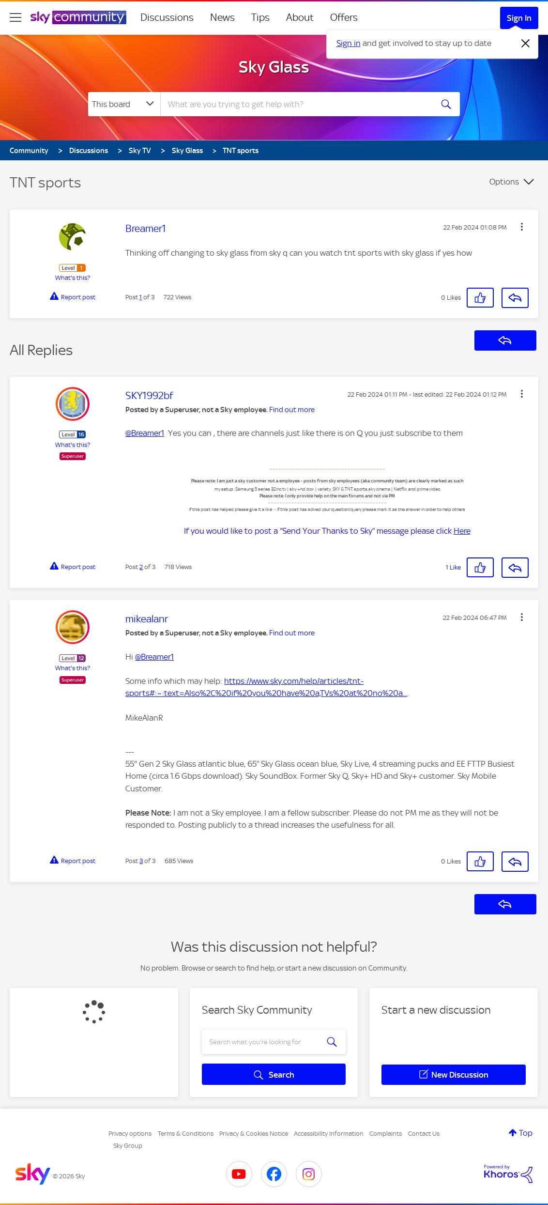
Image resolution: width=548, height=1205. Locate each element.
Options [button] (504, 181)
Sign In (519, 18)
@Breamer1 (144, 433)
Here (462, 531)
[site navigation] (15, 17)
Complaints (385, 1133)
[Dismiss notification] (525, 43)
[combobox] (295, 104)
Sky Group (127, 1145)
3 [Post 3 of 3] (141, 861)
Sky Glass (274, 67)
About (300, 17)
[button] (522, 226)
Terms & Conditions (185, 1133)
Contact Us (424, 1133)
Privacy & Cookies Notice (253, 1133)
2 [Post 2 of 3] (141, 567)
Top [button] (526, 1133)
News (222, 17)
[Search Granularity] (124, 104)
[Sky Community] (78, 17)
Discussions (167, 17)
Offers (344, 17)
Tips (260, 17)
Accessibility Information (329, 1133)
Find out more (292, 409)
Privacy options (130, 1133)
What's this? (72, 277)
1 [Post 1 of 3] (140, 297)
